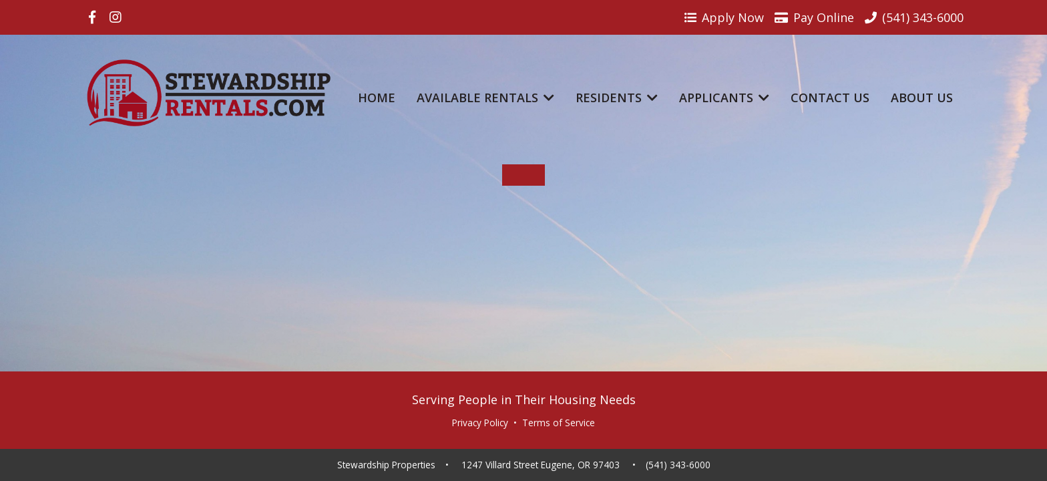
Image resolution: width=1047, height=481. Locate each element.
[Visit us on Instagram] (115, 17)
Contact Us (830, 98)
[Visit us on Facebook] (92, 17)
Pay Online (814, 17)
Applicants (724, 98)
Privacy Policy (480, 423)
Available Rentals (485, 98)
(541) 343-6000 (678, 465)
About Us (922, 98)
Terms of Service (558, 423)
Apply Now (724, 17)
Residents (617, 98)
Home (376, 98)
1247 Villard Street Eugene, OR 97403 (540, 465)
